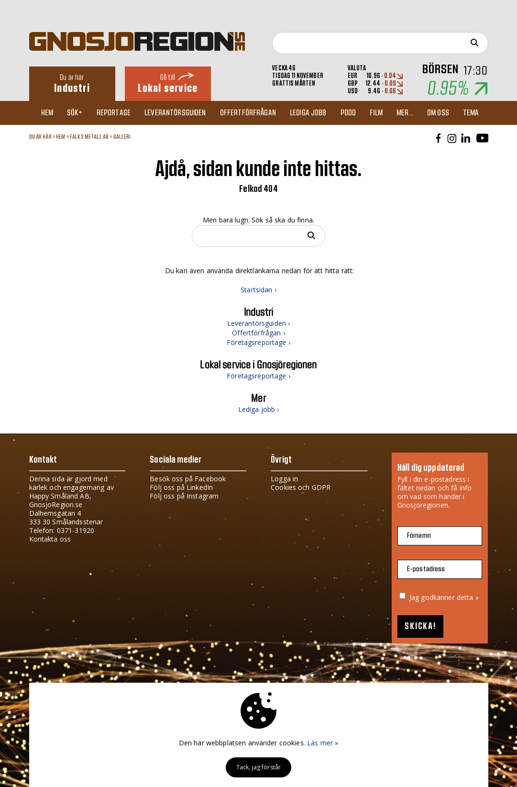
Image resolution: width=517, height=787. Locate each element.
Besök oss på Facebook (188, 478)
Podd (348, 113)
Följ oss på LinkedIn (181, 487)
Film (376, 113)
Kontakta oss (50, 538)
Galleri (122, 137)
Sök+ (75, 113)
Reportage (114, 113)
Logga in (284, 478)
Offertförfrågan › (258, 332)
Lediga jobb (308, 113)
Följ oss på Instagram (184, 495)
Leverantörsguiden (175, 113)
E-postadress (426, 569)
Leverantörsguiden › (258, 323)
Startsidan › (258, 289)
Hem (47, 113)
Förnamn (419, 535)
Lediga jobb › (258, 409)
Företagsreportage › (258, 342)
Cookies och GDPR (300, 487)
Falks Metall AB (89, 137)
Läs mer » (322, 742)
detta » (468, 597)
